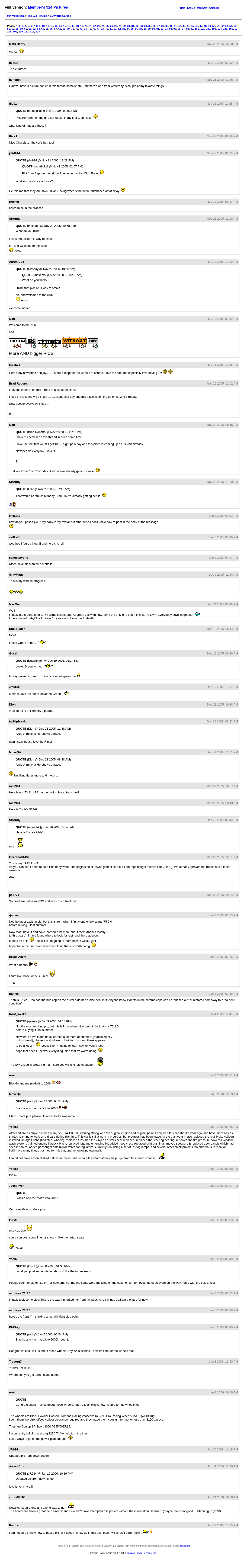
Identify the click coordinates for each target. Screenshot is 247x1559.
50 (213, 26)
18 (77, 26)
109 (15, 31)
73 (81, 28)
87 (140, 28)
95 (174, 28)
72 (76, 28)
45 (192, 26)
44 (188, 26)
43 (184, 26)
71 (72, 28)
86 (136, 28)
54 (230, 26)
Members (202, 8)
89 (149, 28)
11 (47, 26)
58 (17, 28)
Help (182, 8)
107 (236, 28)
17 (73, 26)
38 (162, 26)
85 (132, 28)
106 (231, 28)
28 (120, 26)
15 (64, 26)
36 (154, 26)
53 (226, 26)
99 (191, 28)
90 (153, 28)
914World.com (16, 15)
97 (183, 28)
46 (196, 26)
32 (137, 26)
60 (25, 28)
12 (51, 26)
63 (38, 28)
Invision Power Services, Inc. (142, 1553)
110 (21, 31)
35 (149, 26)
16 (68, 26)
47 (200, 26)
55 (235, 26)
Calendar (214, 8)
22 (94, 26)
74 (85, 28)
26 (111, 26)
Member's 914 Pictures (48, 7)
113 (37, 31)
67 (55, 28)
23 (98, 26)
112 (32, 31)
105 (225, 28)
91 (157, 28)
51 (218, 26)
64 (42, 28)
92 (162, 28)
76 (94, 28)
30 (128, 26)
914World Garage (60, 15)
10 (43, 26)
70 (68, 28)
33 (141, 26)
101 (202, 28)
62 (34, 28)
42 (179, 26)
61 (30, 28)
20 (85, 26)
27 (115, 26)
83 (123, 28)
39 (166, 26)
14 (60, 26)
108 (9, 31)
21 (90, 26)
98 (187, 28)
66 (51, 28)
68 (59, 28)
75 (89, 28)
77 (98, 28)
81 (115, 28)
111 (26, 31)
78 (102, 28)
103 (214, 28)
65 (46, 28)
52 (222, 26)
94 (170, 28)
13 (56, 26)
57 (12, 28)
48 (205, 26)
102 (208, 28)
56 (8, 28)
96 (179, 28)
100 (197, 28)
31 (132, 26)
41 (175, 26)
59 (21, 28)
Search (191, 8)
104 (219, 28)
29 (124, 26)
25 (107, 26)
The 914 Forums (37, 15)
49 (209, 26)
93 (166, 28)
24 (103, 26)
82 (119, 28)
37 (158, 26)
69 (64, 28)
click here (185, 1546)
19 (81, 26)
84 (128, 28)
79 (106, 28)
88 (145, 28)
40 (171, 26)
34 (145, 26)
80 (110, 28)
